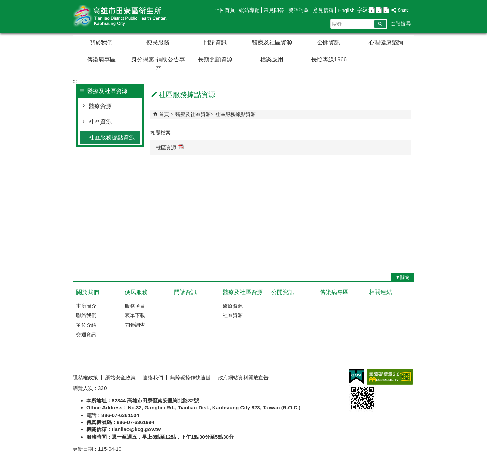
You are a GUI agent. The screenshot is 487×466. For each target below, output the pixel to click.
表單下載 (135, 315)
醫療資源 (100, 106)
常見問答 (274, 10)
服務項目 (135, 306)
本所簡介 (86, 306)
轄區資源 (170, 147)
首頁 (164, 114)
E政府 (356, 376)
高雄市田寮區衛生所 (130, 16)
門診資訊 (215, 42)
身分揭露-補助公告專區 (158, 64)
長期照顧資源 (215, 59)
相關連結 (380, 292)
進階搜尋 (401, 23)
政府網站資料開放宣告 (243, 377)
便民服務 (157, 42)
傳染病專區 (101, 59)
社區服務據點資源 (112, 137)
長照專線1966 (329, 59)
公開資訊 (328, 42)
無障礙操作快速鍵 (190, 377)
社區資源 (100, 121)
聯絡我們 (86, 315)
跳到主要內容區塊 (3, 3)
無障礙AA (390, 377)
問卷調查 (135, 325)
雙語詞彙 (298, 10)
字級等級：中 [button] (379, 10)
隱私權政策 (85, 377)
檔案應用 (271, 59)
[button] (380, 24)
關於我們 (101, 42)
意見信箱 (323, 10)
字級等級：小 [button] (372, 10)
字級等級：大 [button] (386, 10)
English (346, 10)
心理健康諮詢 (386, 42)
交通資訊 (86, 334)
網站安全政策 (120, 377)
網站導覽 (249, 10)
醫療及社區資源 (272, 42)
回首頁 (227, 10)
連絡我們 (153, 377)
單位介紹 (86, 325)
